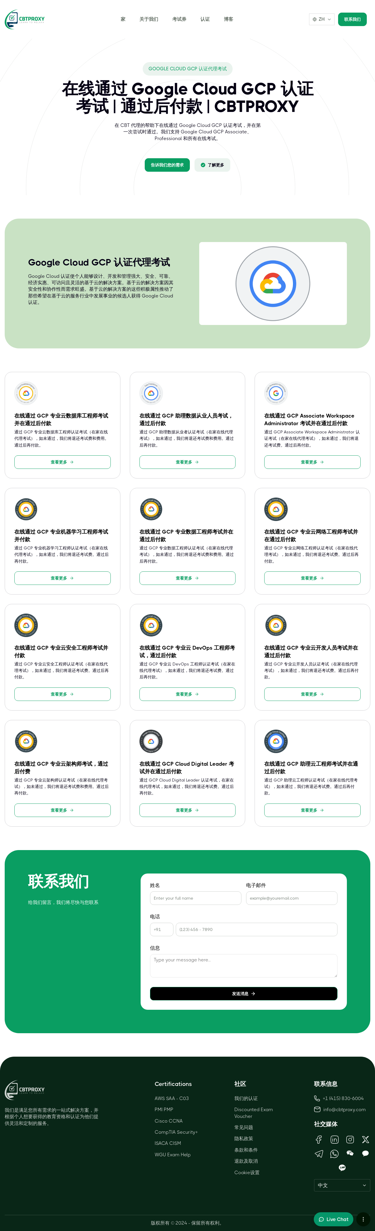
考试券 (179, 19)
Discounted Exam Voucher (253, 1113)
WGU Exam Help (173, 1154)
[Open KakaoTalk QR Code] (365, 1154)
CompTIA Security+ (176, 1132)
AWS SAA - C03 (172, 1098)
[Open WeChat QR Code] (350, 1154)
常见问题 (243, 1127)
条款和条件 (246, 1150)
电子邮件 (256, 885)
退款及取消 (246, 1161)
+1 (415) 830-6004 (339, 1098)
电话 (155, 916)
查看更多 (62, 462)
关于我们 (148, 19)
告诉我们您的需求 (167, 165)
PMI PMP (164, 1109)
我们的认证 (246, 1098)
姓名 (155, 885)
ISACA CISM (168, 1143)
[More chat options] (363, 1219)
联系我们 (352, 19)
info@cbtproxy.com (344, 1109)
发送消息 (243, 993)
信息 (155, 948)
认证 (205, 19)
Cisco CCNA (169, 1121)
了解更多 (212, 165)
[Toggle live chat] (333, 1219)
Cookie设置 (247, 1172)
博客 (228, 19)
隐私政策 (243, 1138)
